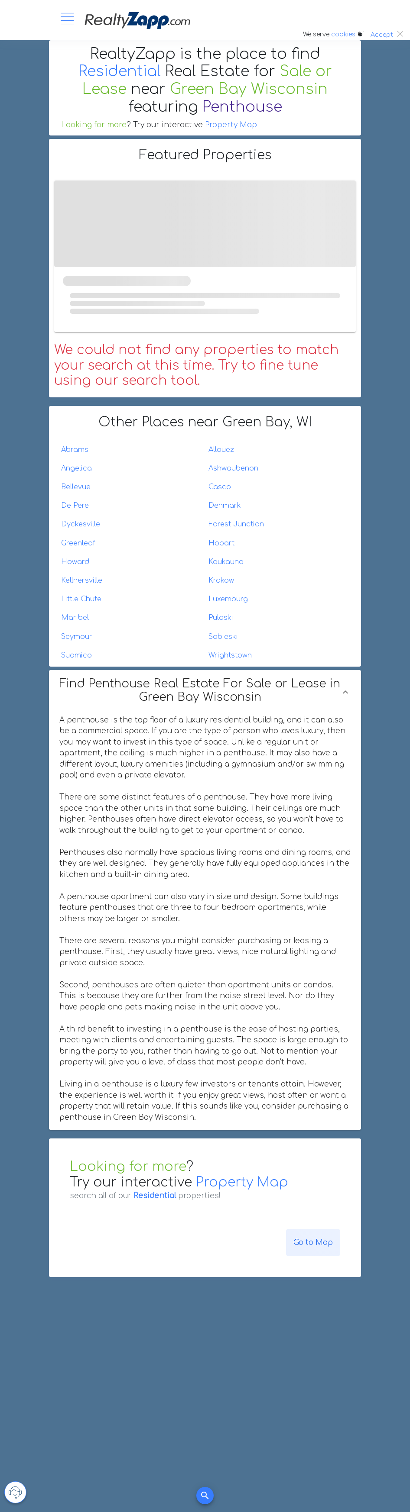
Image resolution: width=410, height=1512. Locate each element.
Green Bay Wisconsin (249, 89)
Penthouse (242, 107)
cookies (343, 34)
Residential (119, 71)
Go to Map (313, 1242)
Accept (382, 35)
